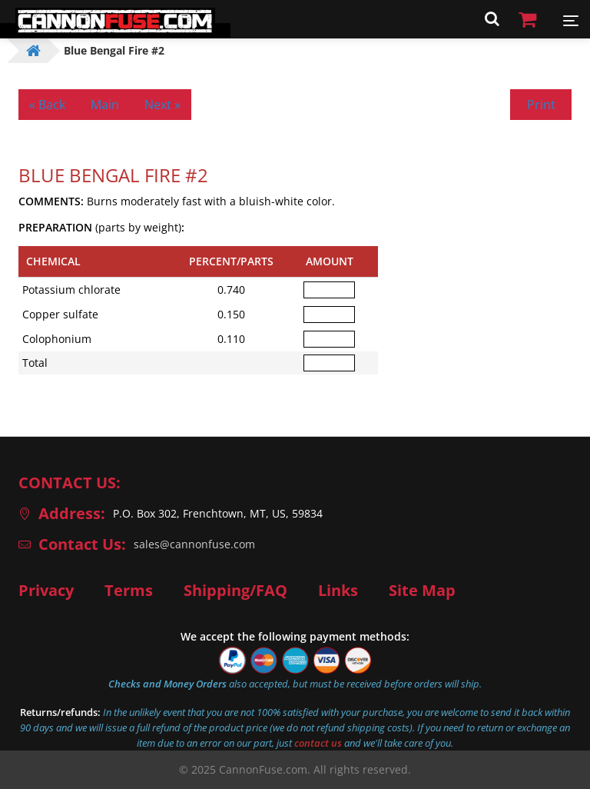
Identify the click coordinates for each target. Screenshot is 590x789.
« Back (47, 104)
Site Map (422, 590)
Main (105, 104)
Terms (128, 590)
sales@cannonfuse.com (194, 544)
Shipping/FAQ (235, 590)
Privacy (46, 590)
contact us (318, 743)
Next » (162, 104)
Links (338, 590)
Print (541, 104)
